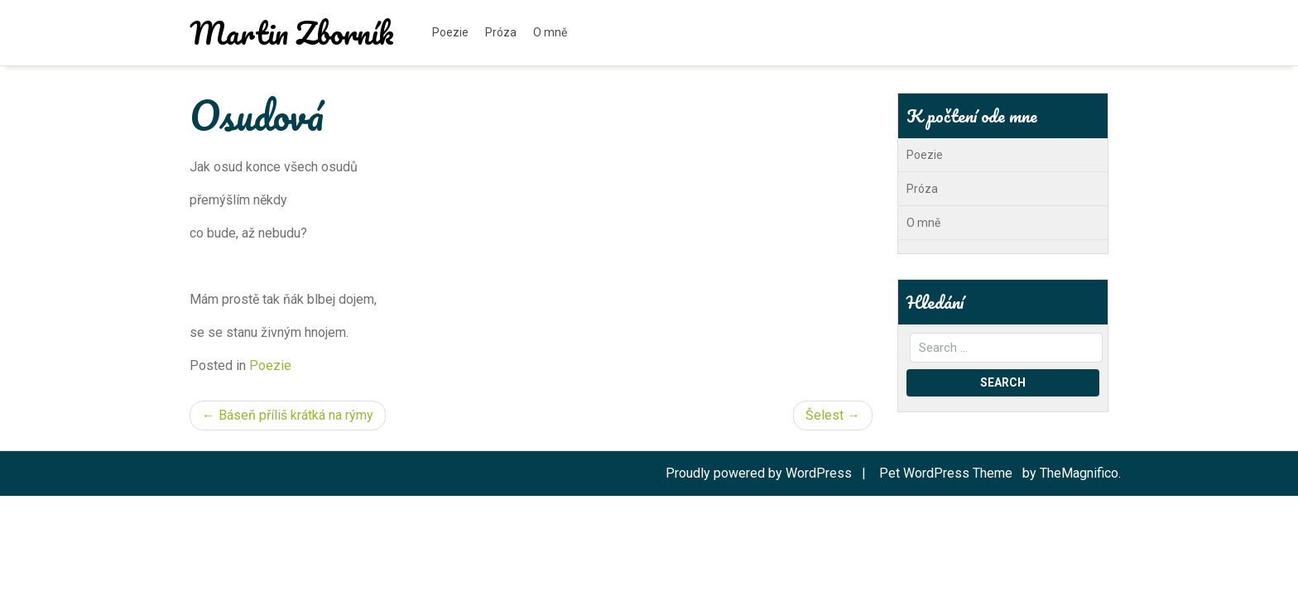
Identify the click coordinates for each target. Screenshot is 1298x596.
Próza (501, 32)
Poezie (450, 32)
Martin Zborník (292, 32)
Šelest (824, 415)
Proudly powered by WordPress (760, 473)
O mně (550, 32)
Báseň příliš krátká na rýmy (296, 415)
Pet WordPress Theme (947, 473)
